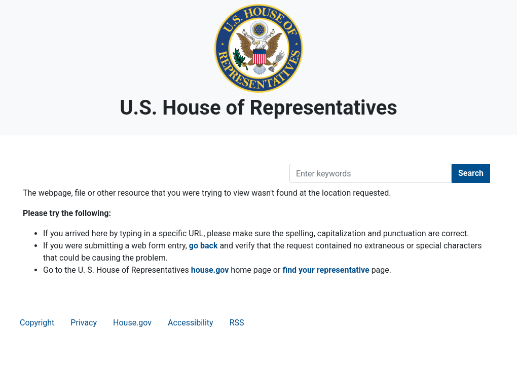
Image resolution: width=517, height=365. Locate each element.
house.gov (210, 270)
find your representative (325, 270)
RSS (237, 322)
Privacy (83, 322)
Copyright (37, 322)
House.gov (132, 322)
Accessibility (190, 322)
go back (203, 245)
